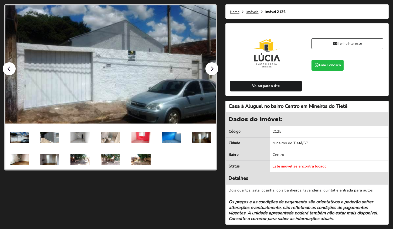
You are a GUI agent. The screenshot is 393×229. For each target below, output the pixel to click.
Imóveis (252, 12)
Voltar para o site (266, 86)
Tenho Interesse (347, 44)
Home (234, 12)
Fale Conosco (327, 65)
